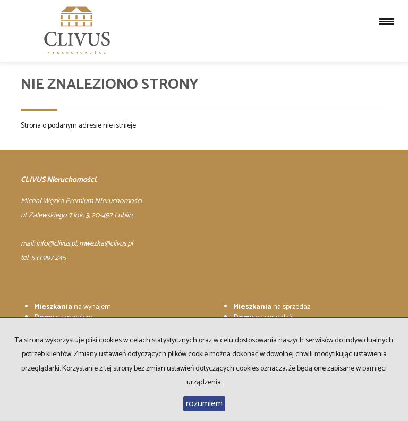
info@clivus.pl (56, 244)
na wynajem (72, 307)
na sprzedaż (271, 307)
